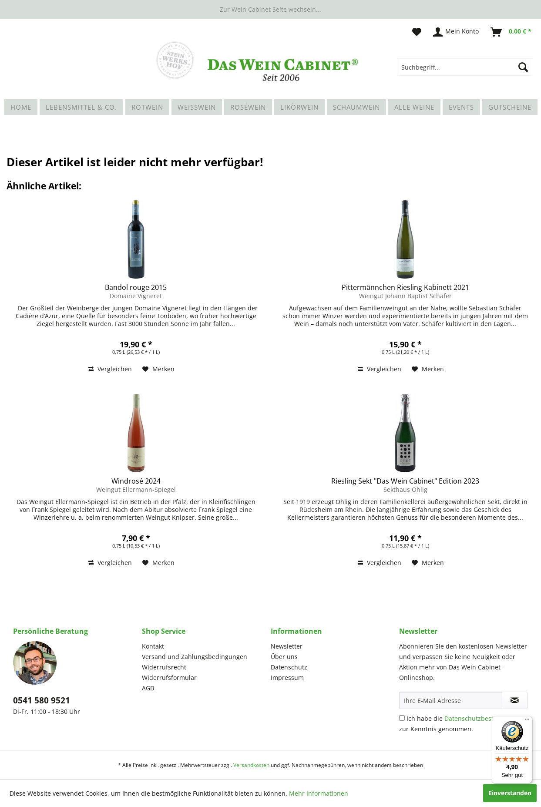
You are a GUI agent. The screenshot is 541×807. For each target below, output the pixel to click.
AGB (148, 688)
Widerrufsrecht (164, 667)
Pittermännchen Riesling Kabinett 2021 (405, 287)
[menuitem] (464, 67)
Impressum (287, 677)
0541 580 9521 (41, 700)
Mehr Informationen (318, 793)
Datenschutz (289, 667)
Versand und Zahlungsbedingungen (194, 656)
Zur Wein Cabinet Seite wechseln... (270, 9)
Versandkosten (251, 765)
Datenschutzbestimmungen (484, 718)
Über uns (284, 656)
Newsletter (286, 646)
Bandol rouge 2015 (136, 287)
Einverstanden (509, 793)
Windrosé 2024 (136, 481)
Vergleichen (110, 369)
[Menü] (527, 721)
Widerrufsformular (169, 677)
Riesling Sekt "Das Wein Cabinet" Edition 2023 (405, 481)
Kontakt (153, 646)
